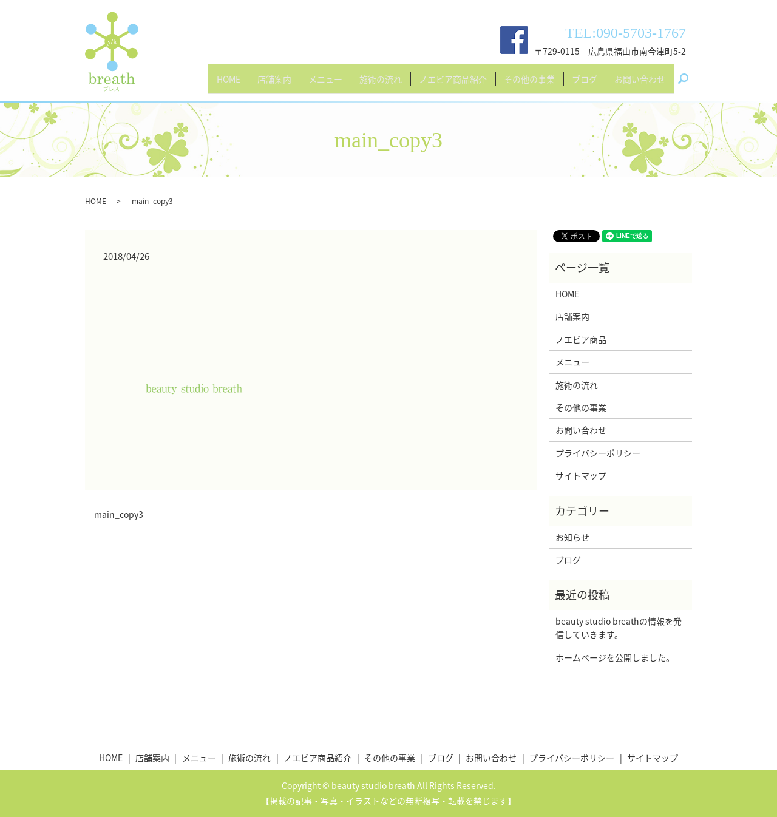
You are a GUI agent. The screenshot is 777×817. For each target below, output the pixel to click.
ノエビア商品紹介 (453, 84)
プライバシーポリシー (597, 453)
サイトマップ (580, 475)
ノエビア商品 (580, 339)
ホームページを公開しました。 (614, 657)
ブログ (584, 84)
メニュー (325, 84)
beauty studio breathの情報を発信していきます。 (618, 627)
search (688, 84)
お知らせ (572, 537)
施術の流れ (380, 84)
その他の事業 (529, 84)
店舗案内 (274, 84)
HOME (228, 84)
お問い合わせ (639, 84)
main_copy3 (118, 514)
